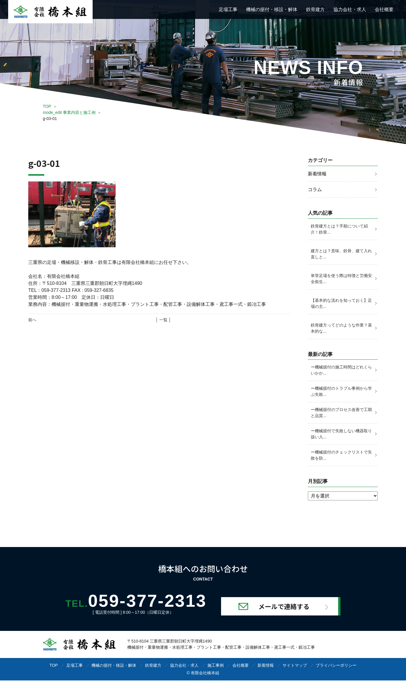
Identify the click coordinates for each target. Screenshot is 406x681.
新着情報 (317, 173)
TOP (47, 106)
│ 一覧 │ (163, 319)
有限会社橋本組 (205, 673)
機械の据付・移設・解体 (271, 9)
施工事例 (215, 666)
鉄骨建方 (315, 9)
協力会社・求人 (349, 9)
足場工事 (228, 9)
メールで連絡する (288, 606)
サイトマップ (295, 666)
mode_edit (69, 112)
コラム (315, 189)
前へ (32, 319)
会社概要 (384, 9)
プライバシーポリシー (336, 666)
